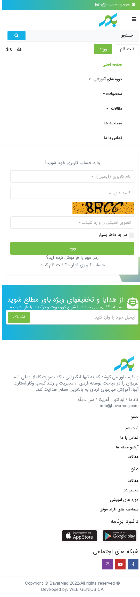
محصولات (110, 94)
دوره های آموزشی (103, 79)
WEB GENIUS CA (84, 589)
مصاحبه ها (111, 123)
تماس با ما (110, 138)
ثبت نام (125, 49)
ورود (101, 49)
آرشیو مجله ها (124, 447)
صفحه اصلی (110, 65)
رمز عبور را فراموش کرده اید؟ (70, 257)
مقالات (112, 109)
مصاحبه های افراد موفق (116, 509)
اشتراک (17, 317)
